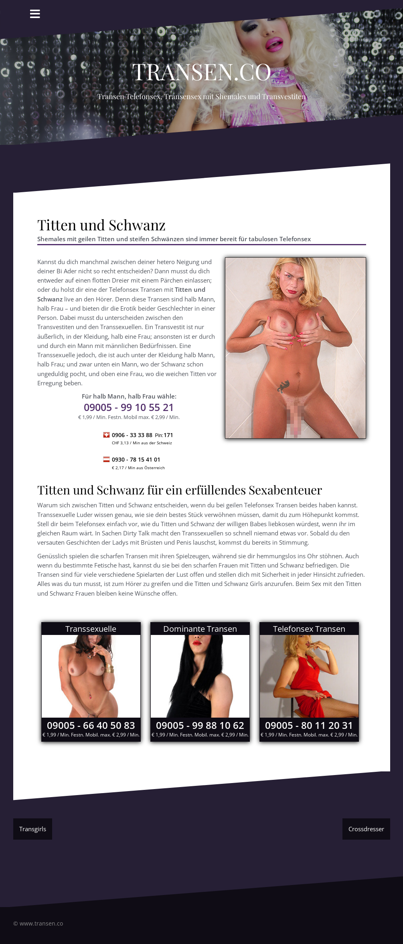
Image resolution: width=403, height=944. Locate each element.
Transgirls (32, 829)
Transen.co (201, 67)
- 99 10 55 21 (129, 407)
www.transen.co (41, 923)
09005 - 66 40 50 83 (91, 725)
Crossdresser (366, 829)
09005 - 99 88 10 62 (200, 725)
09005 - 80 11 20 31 (309, 725)
